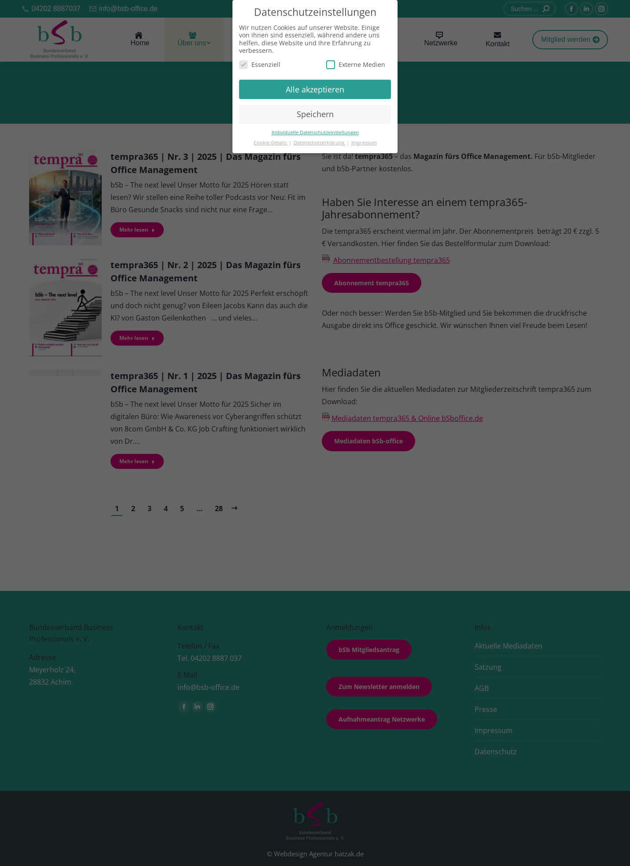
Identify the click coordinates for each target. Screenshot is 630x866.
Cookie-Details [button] (271, 143)
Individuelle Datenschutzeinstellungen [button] (315, 132)
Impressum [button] (364, 143)
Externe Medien (355, 64)
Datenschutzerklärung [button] (320, 143)
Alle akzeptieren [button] (315, 89)
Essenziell (259, 64)
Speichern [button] (315, 114)
